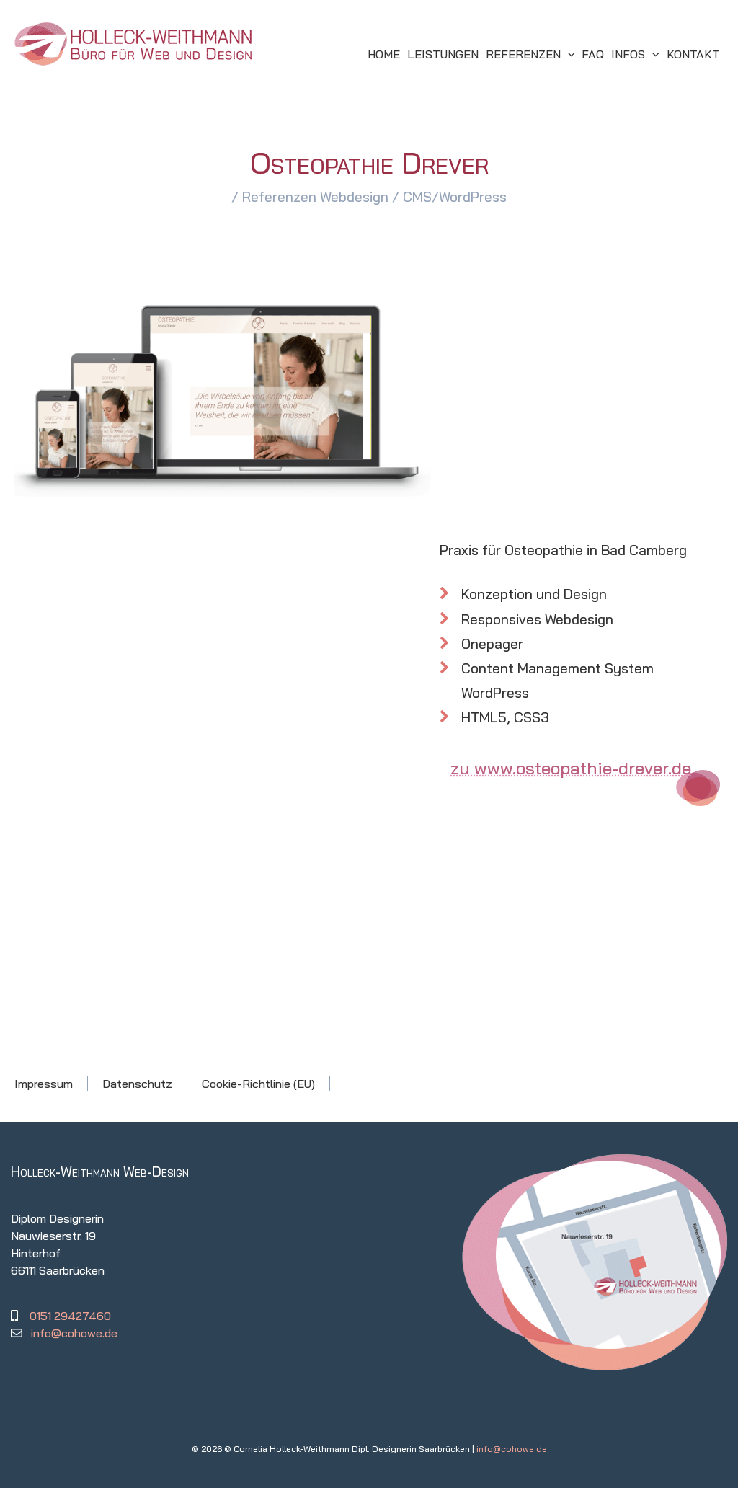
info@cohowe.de (74, 1333)
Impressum (43, 1083)
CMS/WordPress (455, 196)
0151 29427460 (70, 1315)
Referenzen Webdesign (315, 196)
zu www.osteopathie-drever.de (570, 768)
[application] (568, 54)
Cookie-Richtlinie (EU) (258, 1083)
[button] (530, 54)
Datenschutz (137, 1083)
